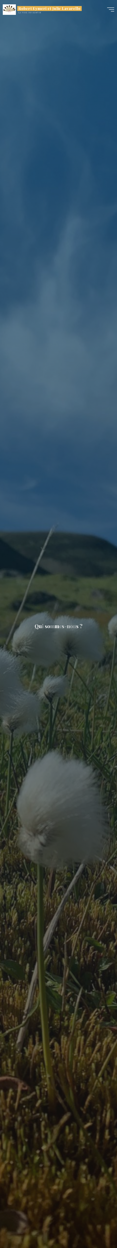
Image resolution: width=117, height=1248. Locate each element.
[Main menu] (110, 9)
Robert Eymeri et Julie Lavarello (49, 8)
